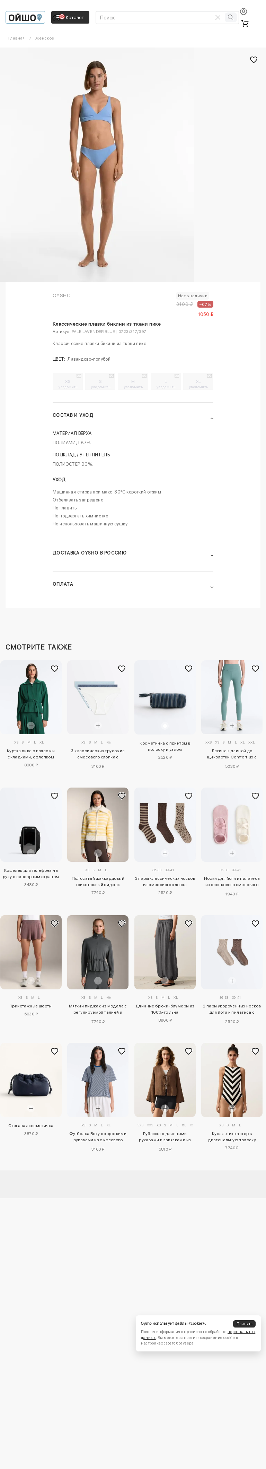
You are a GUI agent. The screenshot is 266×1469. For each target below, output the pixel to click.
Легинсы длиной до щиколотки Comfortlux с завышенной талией (232, 755)
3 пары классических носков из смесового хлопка (165, 881)
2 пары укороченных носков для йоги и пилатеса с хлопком (232, 1010)
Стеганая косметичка (31, 1125)
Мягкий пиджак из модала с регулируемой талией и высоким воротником (98, 1010)
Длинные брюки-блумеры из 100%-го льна (165, 1009)
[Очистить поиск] (218, 17)
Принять (244, 1324)
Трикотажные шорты (31, 1006)
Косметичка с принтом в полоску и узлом (165, 746)
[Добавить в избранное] (55, 669)
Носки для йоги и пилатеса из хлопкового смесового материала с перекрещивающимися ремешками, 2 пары (232, 882)
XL (198, 384)
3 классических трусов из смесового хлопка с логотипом (98, 755)
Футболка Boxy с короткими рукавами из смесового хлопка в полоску (97, 1137)
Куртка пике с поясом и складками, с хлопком (31, 753)
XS (68, 384)
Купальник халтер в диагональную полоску (232, 1136)
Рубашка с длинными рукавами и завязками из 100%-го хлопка (165, 1137)
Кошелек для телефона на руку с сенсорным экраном (31, 873)
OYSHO (62, 295)
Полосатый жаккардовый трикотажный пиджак (98, 881)
